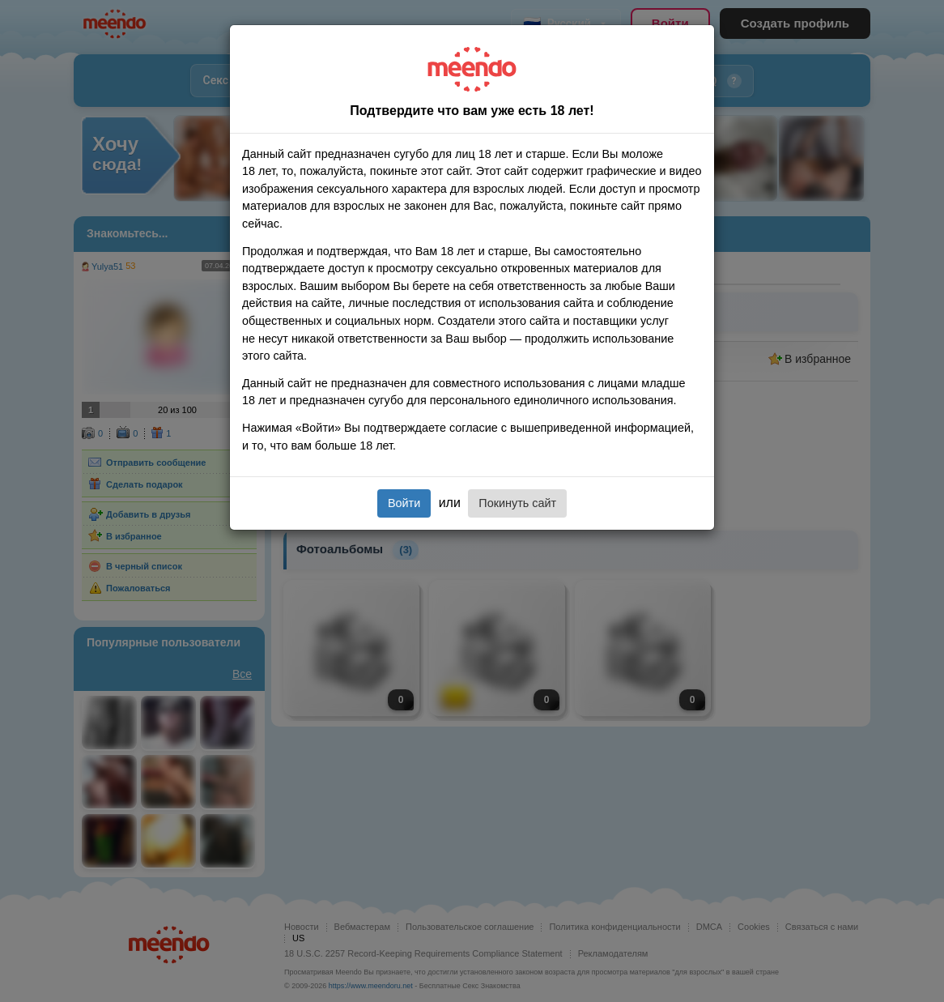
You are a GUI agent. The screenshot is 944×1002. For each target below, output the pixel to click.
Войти (404, 503)
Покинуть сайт (517, 503)
